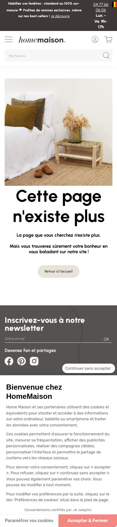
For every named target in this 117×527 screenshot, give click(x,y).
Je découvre (60, 16)
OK (106, 339)
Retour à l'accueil (59, 271)
